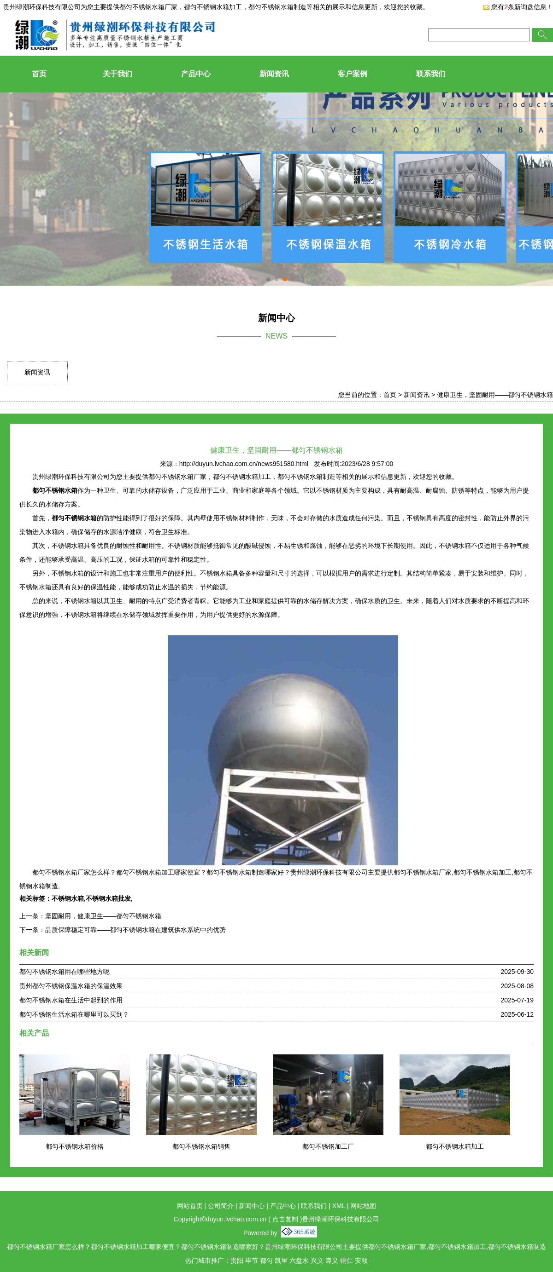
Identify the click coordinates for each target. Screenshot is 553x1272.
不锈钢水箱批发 (108, 898)
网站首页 (190, 1205)
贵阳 (236, 1260)
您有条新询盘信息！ (517, 7)
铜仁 (346, 1260)
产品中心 (196, 74)
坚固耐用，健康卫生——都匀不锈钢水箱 (103, 916)
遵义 (331, 1260)
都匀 (266, 1260)
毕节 (251, 1260)
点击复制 (285, 1219)
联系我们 (431, 74)
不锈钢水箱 (68, 898)
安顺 (361, 1260)
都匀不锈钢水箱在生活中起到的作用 (71, 1000)
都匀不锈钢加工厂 (328, 1146)
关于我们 (117, 74)
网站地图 (363, 1205)
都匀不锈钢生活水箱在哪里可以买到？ (74, 1014)
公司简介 (221, 1205)
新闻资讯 (274, 74)
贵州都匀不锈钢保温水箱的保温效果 (71, 986)
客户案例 (352, 74)
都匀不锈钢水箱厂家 (148, 7)
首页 (39, 74)
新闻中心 (252, 1205)
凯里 (281, 1260)
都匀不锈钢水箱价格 (75, 1146)
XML (338, 1205)
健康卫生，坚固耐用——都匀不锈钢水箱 (495, 394)
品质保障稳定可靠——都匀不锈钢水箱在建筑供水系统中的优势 (135, 929)
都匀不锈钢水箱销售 (201, 1146)
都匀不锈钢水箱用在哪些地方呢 (64, 971)
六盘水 (299, 1260)
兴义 (317, 1260)
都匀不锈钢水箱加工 (455, 1146)
